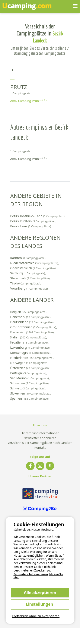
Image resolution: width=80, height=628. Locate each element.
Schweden (29, 383)
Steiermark (30, 278)
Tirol (25, 283)
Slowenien (30, 393)
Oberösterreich (33, 268)
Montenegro (30, 353)
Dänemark (30, 317)
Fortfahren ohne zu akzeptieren (36, 616)
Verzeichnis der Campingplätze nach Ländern (40, 442)
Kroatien (29, 342)
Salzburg (28, 273)
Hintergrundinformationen (40, 433)
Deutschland (32, 322)
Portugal (28, 373)
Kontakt (40, 447)
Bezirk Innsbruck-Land (37, 216)
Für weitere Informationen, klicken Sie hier (38, 576)
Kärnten (28, 258)
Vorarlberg (29, 288)
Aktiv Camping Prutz (28, 101)
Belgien (28, 312)
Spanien (29, 398)
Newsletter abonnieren (40, 438)
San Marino (29, 378)
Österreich (30, 368)
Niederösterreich (34, 263)
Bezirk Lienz (30, 226)
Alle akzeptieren (40, 592)
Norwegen (29, 363)
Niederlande (32, 358)
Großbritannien (33, 327)
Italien (28, 337)
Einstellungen (40, 604)
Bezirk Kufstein (33, 221)
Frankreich (32, 332)
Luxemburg (30, 347)
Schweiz (28, 388)
